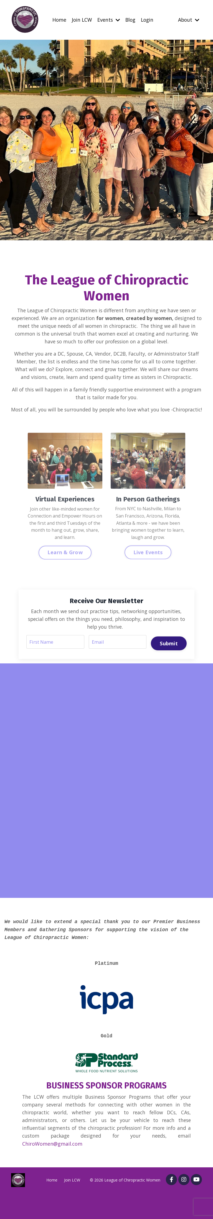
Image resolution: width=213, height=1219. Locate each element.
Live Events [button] (148, 584)
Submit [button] (168, 663)
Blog (130, 19)
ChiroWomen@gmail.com (52, 1169)
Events (108, 19)
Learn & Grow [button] (65, 584)
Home (57, 19)
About (188, 19)
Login (148, 19)
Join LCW (80, 19)
